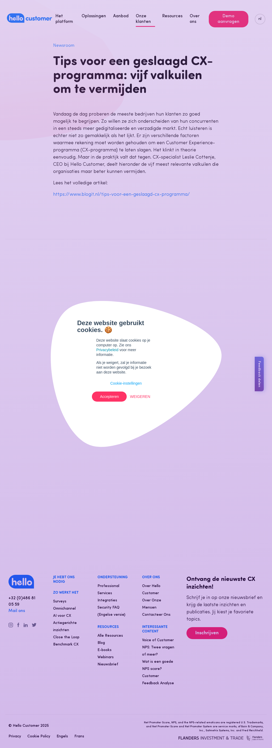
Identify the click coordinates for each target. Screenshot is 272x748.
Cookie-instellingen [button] (126, 383)
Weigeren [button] (140, 396)
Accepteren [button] (109, 396)
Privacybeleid (107, 350)
